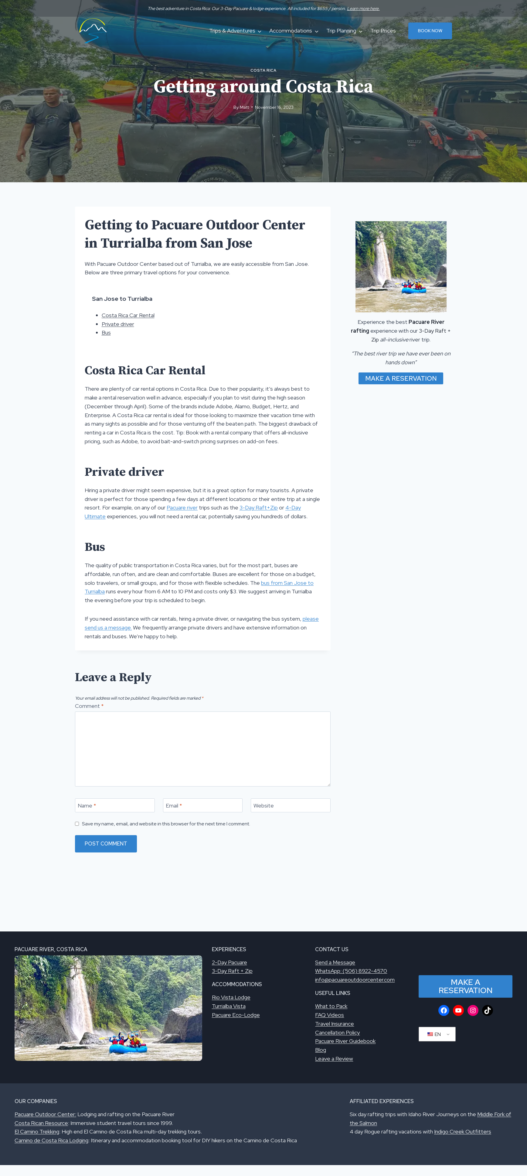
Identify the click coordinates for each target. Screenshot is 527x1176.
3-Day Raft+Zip (259, 507)
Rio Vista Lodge (231, 997)
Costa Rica (263, 70)
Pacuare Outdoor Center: (45, 1114)
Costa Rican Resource (41, 1122)
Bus (106, 332)
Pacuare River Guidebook (345, 1040)
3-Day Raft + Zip (232, 970)
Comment (89, 705)
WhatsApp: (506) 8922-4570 (351, 970)
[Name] (115, 805)
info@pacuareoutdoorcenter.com (355, 979)
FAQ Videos (329, 1014)
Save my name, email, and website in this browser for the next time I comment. (166, 824)
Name (87, 805)
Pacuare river (182, 507)
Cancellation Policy (337, 1032)
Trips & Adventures (232, 30)
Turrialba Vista (229, 1006)
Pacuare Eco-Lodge (236, 1014)
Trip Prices (383, 30)
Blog (320, 1049)
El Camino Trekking (37, 1131)
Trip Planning (341, 30)
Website (263, 805)
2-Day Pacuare (229, 962)
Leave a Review (334, 1058)
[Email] (203, 805)
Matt (244, 107)
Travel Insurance (334, 1023)
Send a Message (335, 962)
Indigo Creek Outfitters (462, 1131)
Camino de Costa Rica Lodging (51, 1140)
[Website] (291, 805)
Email (174, 805)
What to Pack (331, 1006)
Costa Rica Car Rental (128, 315)
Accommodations (290, 30)
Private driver (118, 324)
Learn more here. (363, 8)
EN (434, 1034)
